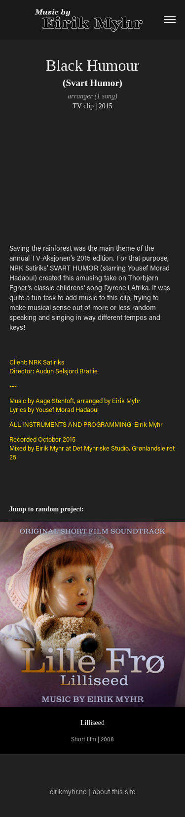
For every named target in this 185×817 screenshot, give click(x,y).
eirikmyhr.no (68, 791)
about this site (114, 791)
